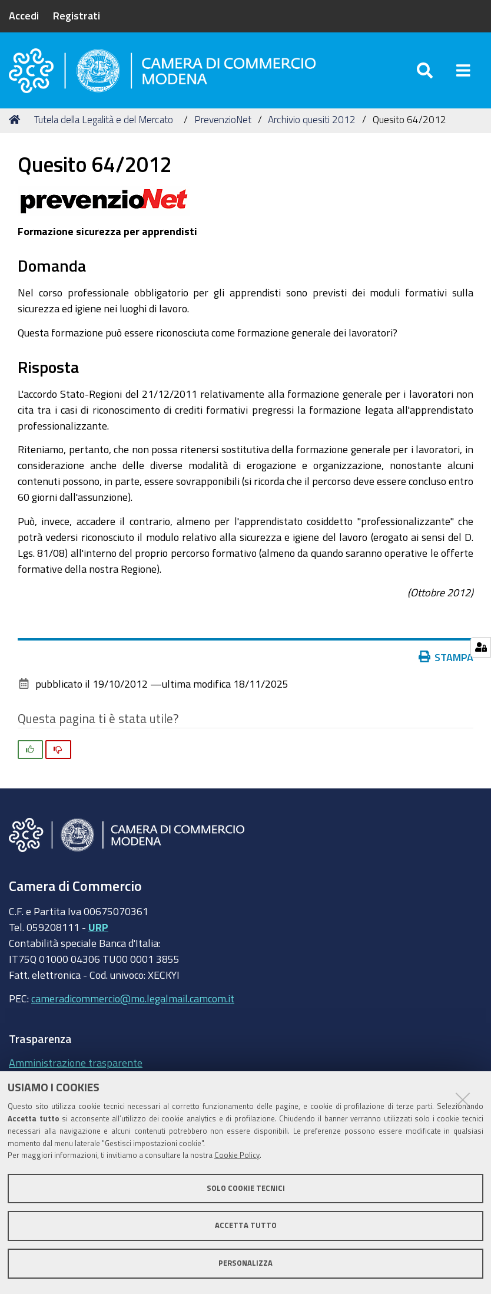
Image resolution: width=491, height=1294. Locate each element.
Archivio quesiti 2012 (312, 119)
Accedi (24, 15)
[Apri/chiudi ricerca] (424, 70)
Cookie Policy (237, 1155)
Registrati (76, 15)
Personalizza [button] (245, 1263)
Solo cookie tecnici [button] (246, 1188)
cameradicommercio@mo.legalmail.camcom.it (132, 998)
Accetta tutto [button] (246, 1225)
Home (16, 119)
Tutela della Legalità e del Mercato (103, 119)
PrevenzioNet (222, 119)
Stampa (446, 657)
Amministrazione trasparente (75, 1062)
